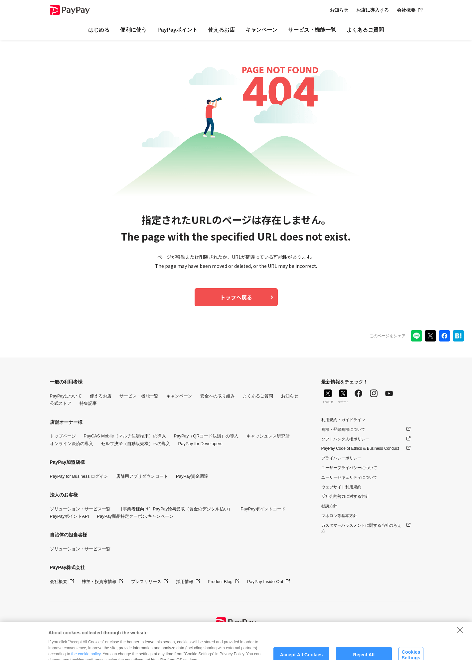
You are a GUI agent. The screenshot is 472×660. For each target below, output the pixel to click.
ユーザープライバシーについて (349, 467)
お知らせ (339, 10)
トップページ (63, 435)
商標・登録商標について (343, 429)
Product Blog (220, 581)
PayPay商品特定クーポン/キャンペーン (135, 516)
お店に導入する (372, 10)
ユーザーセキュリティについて (349, 477)
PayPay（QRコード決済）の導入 (206, 435)
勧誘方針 (329, 506)
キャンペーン (261, 30)
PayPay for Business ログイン (79, 476)
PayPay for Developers (200, 443)
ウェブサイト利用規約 (341, 487)
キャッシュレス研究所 (268, 435)
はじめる (98, 30)
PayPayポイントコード (263, 508)
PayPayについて (66, 395)
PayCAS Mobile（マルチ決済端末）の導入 (125, 435)
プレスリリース (146, 581)
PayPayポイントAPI (69, 516)
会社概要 (406, 10)
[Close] (460, 638)
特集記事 (88, 403)
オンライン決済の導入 (71, 443)
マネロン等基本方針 (339, 515)
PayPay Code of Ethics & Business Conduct (360, 448)
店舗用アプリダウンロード (142, 476)
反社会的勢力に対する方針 (345, 496)
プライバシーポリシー (341, 458)
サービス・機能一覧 (312, 30)
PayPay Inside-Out (265, 581)
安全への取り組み (217, 395)
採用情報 (184, 581)
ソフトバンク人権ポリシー (345, 439)
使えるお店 (221, 30)
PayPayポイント (177, 30)
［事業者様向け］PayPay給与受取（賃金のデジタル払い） (175, 508)
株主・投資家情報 (99, 581)
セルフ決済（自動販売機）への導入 (135, 443)
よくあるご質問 (365, 30)
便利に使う (133, 30)
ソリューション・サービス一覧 (80, 508)
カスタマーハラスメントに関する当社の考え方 (361, 528)
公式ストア (61, 403)
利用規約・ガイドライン (343, 419)
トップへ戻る (236, 297)
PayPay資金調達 (192, 476)
